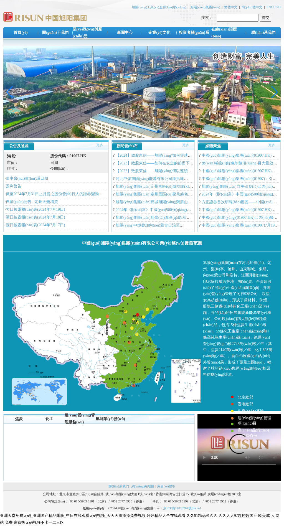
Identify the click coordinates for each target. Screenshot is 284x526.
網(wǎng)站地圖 (143, 486)
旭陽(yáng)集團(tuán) (205, 7)
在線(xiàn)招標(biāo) (224, 32)
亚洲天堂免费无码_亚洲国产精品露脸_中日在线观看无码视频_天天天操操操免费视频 (73, 516)
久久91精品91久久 (201, 516)
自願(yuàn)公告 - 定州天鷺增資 (32, 202)
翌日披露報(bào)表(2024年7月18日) (35, 217)
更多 (99, 145)
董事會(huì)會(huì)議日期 (27, 178)
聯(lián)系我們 (263, 33)
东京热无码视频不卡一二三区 (39, 522)
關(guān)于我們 (55, 33)
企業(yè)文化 (159, 33)
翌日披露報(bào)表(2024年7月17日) (35, 225)
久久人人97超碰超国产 (238, 516)
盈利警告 (13, 186)
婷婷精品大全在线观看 (166, 516)
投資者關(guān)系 (194, 33)
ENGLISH (274, 7)
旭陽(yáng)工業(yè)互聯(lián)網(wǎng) (159, 7)
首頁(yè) (21, 33)
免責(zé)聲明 (166, 486)
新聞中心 (125, 33)
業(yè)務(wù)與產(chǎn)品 (87, 32)
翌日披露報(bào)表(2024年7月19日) (35, 209)
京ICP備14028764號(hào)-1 (182, 508)
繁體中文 (230, 7)
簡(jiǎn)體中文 (252, 7)
